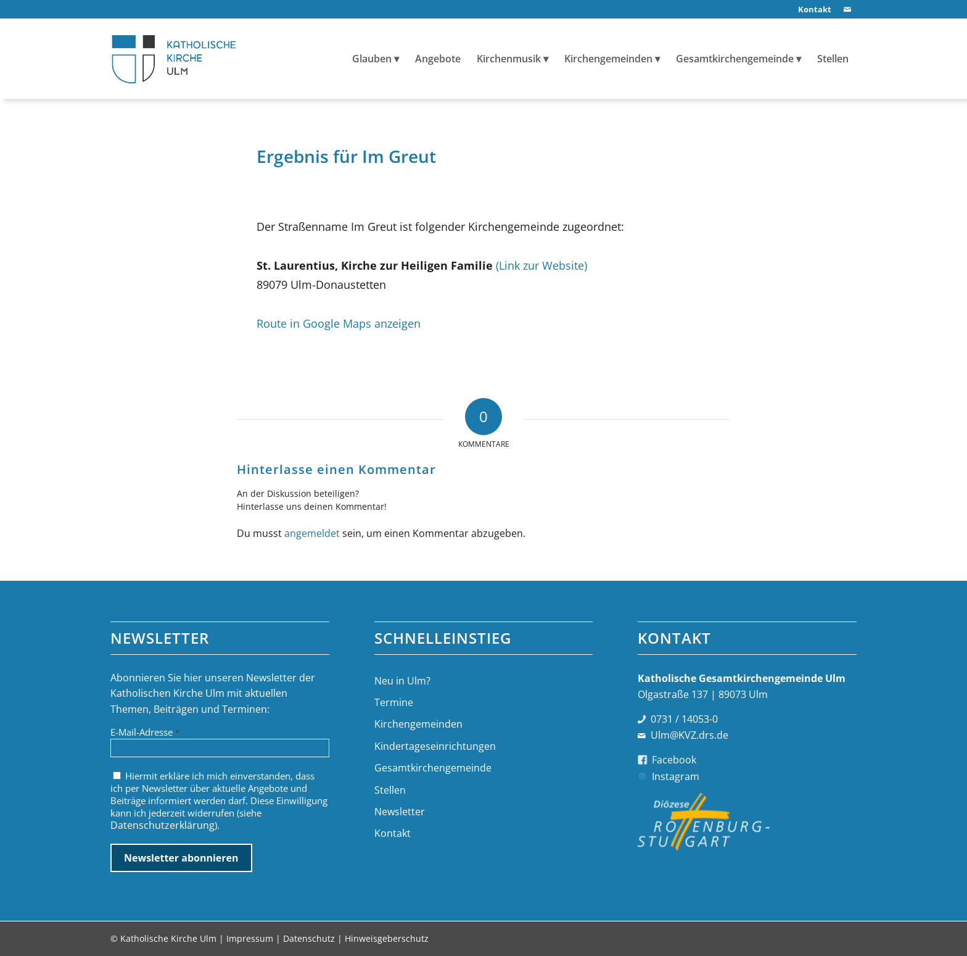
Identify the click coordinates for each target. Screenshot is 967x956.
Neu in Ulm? (402, 681)
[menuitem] (811, 9)
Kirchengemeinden (418, 724)
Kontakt (392, 833)
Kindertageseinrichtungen (435, 746)
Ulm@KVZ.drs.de (689, 735)
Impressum (249, 938)
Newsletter (399, 811)
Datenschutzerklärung (162, 825)
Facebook (674, 760)
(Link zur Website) (541, 265)
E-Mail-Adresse (144, 732)
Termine (393, 702)
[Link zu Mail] (847, 9)
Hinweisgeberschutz (387, 938)
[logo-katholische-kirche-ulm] (174, 59)
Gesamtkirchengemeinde (433, 768)
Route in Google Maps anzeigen (339, 323)
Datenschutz (309, 938)
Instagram (675, 776)
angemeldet (312, 533)
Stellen (390, 790)
